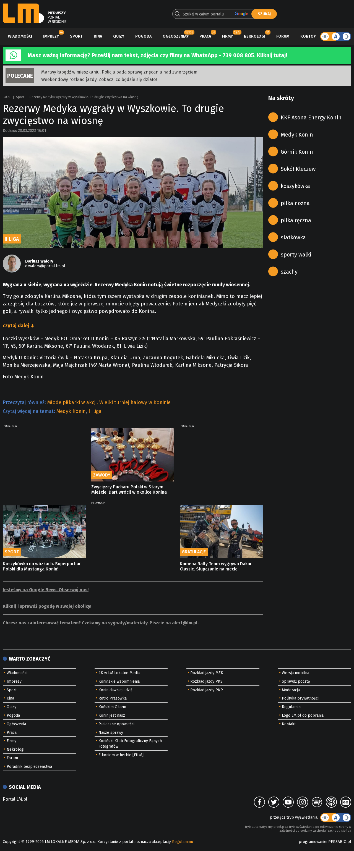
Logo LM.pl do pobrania (303, 715)
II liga (94, 411)
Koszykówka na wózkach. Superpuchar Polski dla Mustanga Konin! (42, 566)
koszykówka (295, 186)
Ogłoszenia (174, 36)
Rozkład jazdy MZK (206, 673)
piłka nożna (295, 203)
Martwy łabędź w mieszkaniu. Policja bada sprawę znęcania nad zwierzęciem (119, 72)
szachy (289, 271)
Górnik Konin (297, 151)
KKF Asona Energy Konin (311, 117)
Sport (76, 36)
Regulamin (291, 707)
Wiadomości (20, 36)
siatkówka (293, 237)
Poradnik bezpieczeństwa (29, 766)
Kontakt (289, 724)
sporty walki (296, 254)
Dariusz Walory (39, 261)
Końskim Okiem (112, 707)
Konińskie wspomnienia (119, 681)
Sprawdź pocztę (296, 681)
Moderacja (291, 690)
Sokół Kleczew (298, 169)
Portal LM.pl (15, 799)
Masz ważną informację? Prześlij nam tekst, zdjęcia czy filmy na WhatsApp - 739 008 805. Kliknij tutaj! (157, 55)
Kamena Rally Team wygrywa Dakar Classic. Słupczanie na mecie (216, 566)
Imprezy (51, 36)
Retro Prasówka (112, 698)
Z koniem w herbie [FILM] (121, 755)
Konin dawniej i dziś (115, 690)
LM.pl (7, 97)
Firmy (227, 36)
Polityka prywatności (300, 698)
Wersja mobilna (295, 673)
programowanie (312, 841)
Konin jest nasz (111, 715)
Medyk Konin (71, 411)
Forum (282, 36)
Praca (205, 36)
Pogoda (143, 36)
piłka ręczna (296, 220)
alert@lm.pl (184, 622)
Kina (98, 36)
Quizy (118, 36)
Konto (307, 36)
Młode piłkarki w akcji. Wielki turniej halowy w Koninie (109, 402)
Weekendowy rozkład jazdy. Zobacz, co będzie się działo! (99, 79)
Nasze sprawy (110, 732)
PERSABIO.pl (339, 841)
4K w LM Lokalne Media (119, 673)
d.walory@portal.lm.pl (45, 266)
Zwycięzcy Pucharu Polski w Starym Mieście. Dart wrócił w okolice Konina (129, 489)
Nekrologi (254, 36)
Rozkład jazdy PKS (206, 681)
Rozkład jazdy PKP (206, 690)
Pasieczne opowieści (116, 724)
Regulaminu (182, 841)
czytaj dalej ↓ (19, 326)
